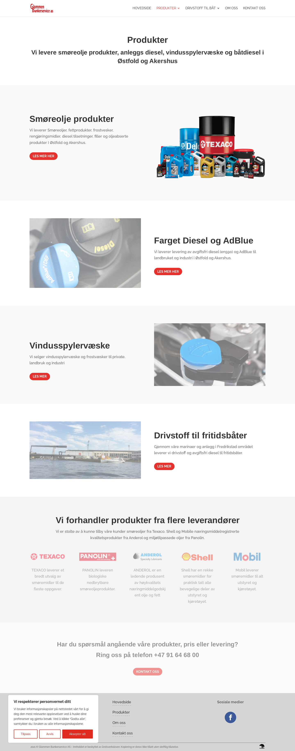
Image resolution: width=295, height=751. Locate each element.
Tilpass (26, 734)
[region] (53, 719)
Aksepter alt (77, 734)
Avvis (49, 734)
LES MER (40, 376)
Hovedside (142, 8)
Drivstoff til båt (200, 8)
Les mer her (43, 156)
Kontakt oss (254, 8)
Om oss (231, 8)
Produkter (166, 8)
